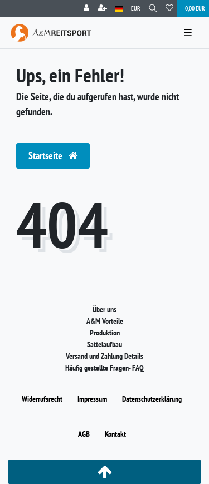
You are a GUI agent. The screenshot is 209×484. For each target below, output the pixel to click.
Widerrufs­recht (42, 399)
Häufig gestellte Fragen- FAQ (104, 368)
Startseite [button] (52, 155)
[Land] (119, 8)
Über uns (104, 309)
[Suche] (153, 8)
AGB (84, 434)
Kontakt (115, 434)
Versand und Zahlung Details (104, 356)
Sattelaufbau (104, 344)
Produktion (105, 333)
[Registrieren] (102, 8)
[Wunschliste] (169, 8)
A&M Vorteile (104, 321)
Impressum (92, 399)
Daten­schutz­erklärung (152, 399)
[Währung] (135, 8)
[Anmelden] (86, 8)
